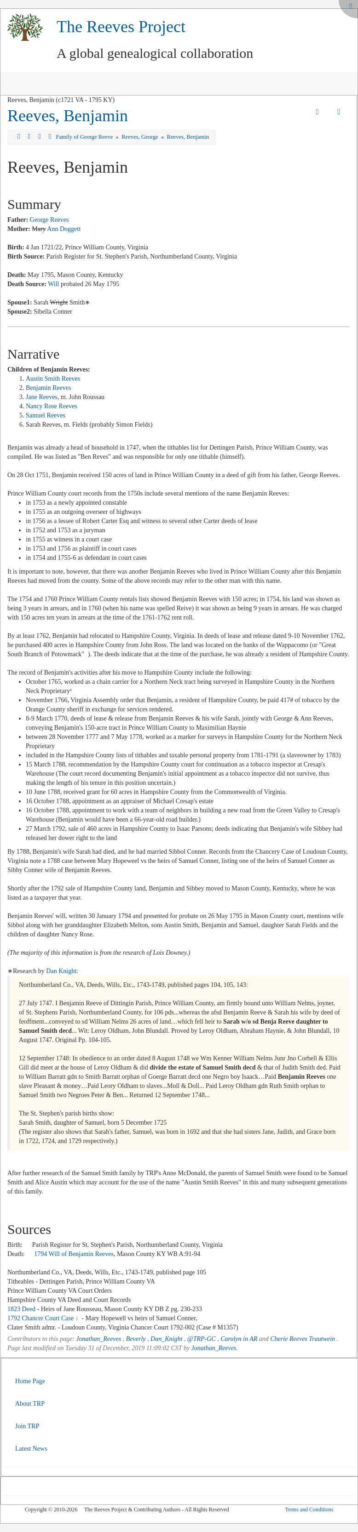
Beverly (136, 1338)
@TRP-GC (201, 1338)
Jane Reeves (42, 397)
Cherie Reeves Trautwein (302, 1338)
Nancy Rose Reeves (51, 406)
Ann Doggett (64, 228)
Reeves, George (140, 137)
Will (53, 284)
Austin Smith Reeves (53, 378)
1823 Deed (21, 1309)
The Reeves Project (121, 26)
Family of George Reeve (85, 137)
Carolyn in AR (238, 1338)
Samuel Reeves (45, 415)
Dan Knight (61, 971)
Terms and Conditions (309, 1509)
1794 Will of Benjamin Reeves (74, 1253)
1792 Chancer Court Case (40, 1318)
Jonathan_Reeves (98, 1338)
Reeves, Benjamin (67, 116)
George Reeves (49, 219)
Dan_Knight (166, 1338)
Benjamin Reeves (48, 387)
